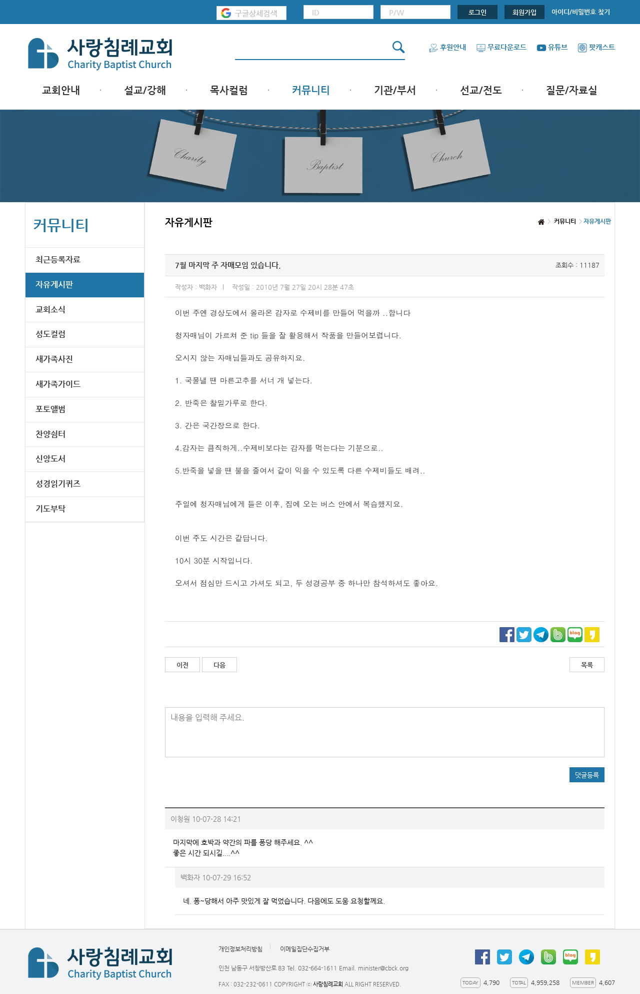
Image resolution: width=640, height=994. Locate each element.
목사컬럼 (229, 90)
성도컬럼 (51, 334)
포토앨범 (51, 409)
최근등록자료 (58, 259)
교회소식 (51, 309)
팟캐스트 (596, 47)
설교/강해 (145, 90)
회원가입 (524, 12)
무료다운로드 (501, 47)
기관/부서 (395, 90)
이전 (182, 665)
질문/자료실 (572, 90)
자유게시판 (54, 284)
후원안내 (447, 47)
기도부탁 (51, 509)
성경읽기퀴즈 (58, 483)
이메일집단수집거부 (305, 949)
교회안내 (61, 90)
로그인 (477, 12)
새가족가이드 (58, 384)
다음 (220, 665)
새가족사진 (54, 359)
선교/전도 (481, 90)
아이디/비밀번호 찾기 (581, 12)
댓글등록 (587, 775)
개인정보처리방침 (240, 949)
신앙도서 (51, 458)
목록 (587, 665)
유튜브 (552, 47)
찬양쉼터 (51, 434)
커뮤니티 (311, 90)
